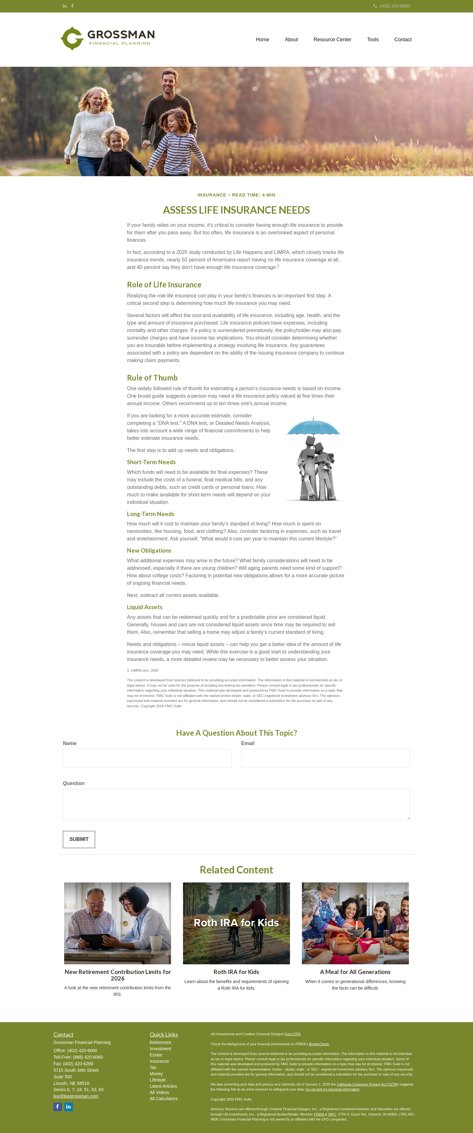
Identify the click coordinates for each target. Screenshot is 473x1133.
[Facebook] (72, 6)
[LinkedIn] (65, 6)
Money (156, 1073)
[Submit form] (79, 839)
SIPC (332, 1114)
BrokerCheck (319, 1044)
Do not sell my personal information (332, 1089)
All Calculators (164, 1098)
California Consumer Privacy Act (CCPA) (368, 1084)
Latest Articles (163, 1086)
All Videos (159, 1092)
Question (73, 783)
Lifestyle (158, 1079)
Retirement (160, 1042)
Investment (160, 1048)
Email (248, 743)
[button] (291, 40)
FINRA (319, 1114)
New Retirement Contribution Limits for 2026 (118, 975)
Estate (156, 1054)
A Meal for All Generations (355, 971)
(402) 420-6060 (392, 5)
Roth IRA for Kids (236, 971)
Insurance (159, 1061)
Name (70, 743)
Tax (153, 1067)
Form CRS (292, 1034)
